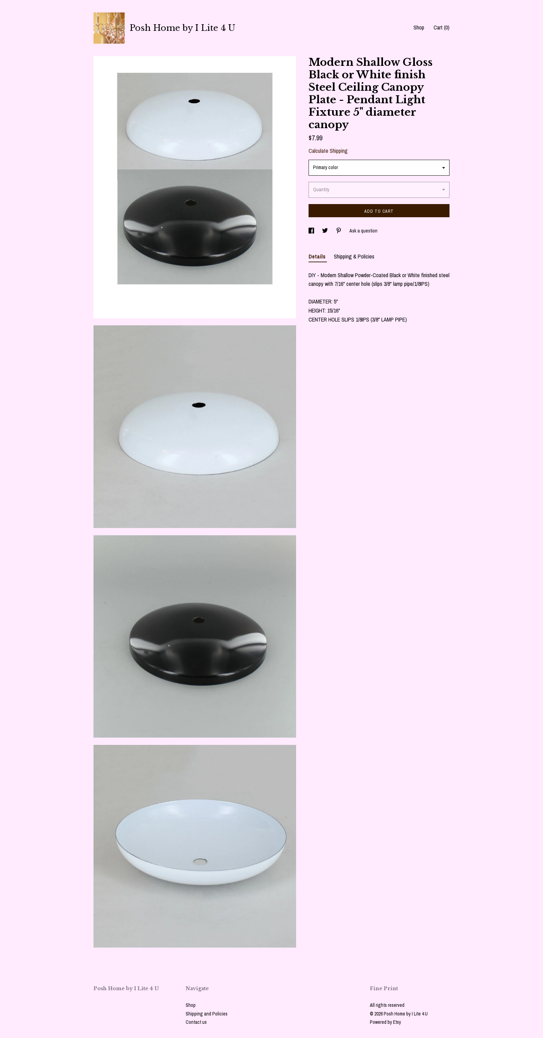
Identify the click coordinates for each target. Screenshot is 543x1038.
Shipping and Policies (207, 1014)
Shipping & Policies (354, 256)
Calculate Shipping (328, 151)
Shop (418, 27)
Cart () (441, 27)
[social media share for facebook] (312, 231)
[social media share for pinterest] (339, 231)
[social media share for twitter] (325, 231)
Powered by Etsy (385, 1022)
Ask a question (363, 231)
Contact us (196, 1022)
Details (318, 256)
